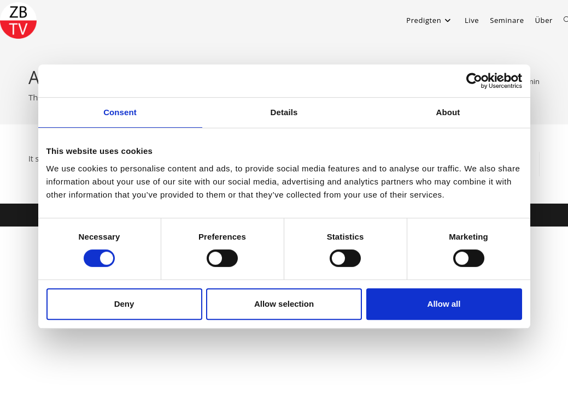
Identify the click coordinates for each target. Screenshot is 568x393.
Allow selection (284, 303)
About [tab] (448, 112)
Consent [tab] (120, 112)
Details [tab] (284, 112)
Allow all (444, 303)
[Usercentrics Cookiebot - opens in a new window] (474, 81)
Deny (124, 303)
